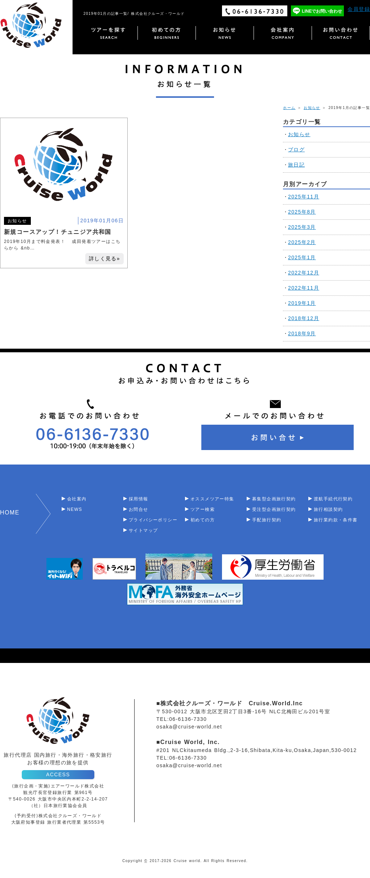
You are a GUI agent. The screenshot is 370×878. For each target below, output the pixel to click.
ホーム (289, 108)
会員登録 (359, 9)
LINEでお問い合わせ (322, 11)
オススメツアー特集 (212, 498)
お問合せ (138, 509)
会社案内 (77, 498)
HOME (10, 512)
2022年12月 (303, 273)
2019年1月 (302, 303)
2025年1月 (302, 257)
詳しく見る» (104, 258)
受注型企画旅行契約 (274, 509)
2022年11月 (303, 288)
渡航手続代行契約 (333, 498)
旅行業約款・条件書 (336, 519)
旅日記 (296, 165)
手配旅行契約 (266, 519)
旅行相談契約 (328, 509)
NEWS (74, 509)
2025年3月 (302, 227)
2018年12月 (303, 318)
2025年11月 (303, 196)
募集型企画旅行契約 (274, 498)
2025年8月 (302, 212)
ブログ (296, 149)
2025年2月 (302, 242)
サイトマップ (143, 530)
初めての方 (202, 519)
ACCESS (58, 774)
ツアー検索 (202, 509)
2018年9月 (302, 333)
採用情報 (138, 498)
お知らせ (312, 108)
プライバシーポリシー (153, 519)
